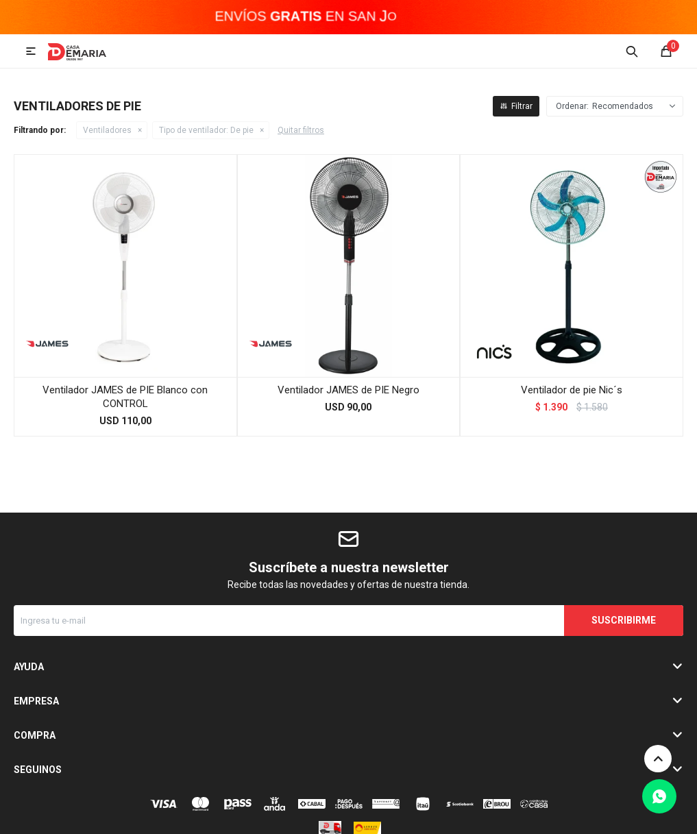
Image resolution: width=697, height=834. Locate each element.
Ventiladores (107, 130)
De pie (206, 130)
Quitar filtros (301, 130)
